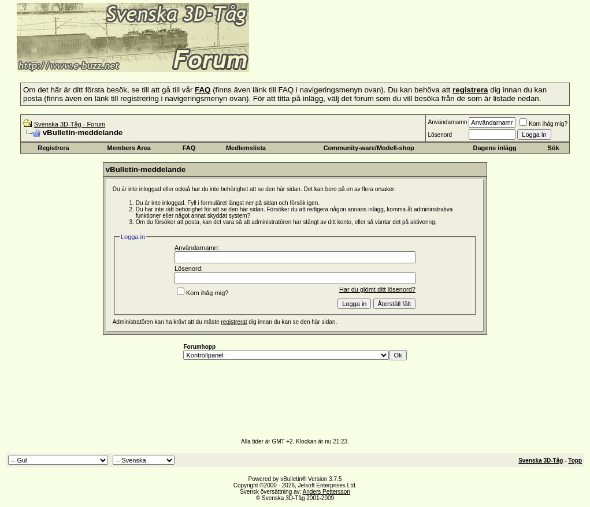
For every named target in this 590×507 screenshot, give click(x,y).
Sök (553, 147)
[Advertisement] (390, 55)
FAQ (189, 147)
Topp (575, 460)
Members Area (129, 147)
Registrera (53, 147)
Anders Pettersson (326, 492)
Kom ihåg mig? (543, 124)
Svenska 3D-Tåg (540, 460)
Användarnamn (447, 122)
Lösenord (440, 135)
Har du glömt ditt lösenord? (377, 289)
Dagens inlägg (494, 147)
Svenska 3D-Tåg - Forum (69, 124)
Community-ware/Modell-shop (369, 147)
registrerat (234, 322)
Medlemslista (246, 147)
